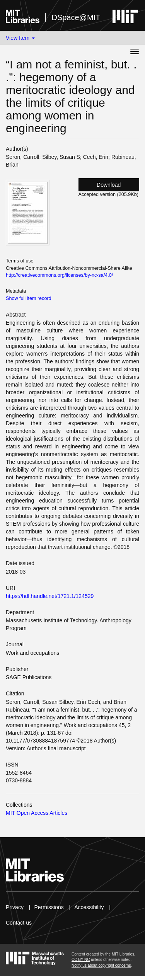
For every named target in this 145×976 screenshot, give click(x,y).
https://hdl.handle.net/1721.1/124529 (50, 596)
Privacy (15, 907)
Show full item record (28, 298)
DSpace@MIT (75, 17)
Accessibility (89, 907)
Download (109, 185)
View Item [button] (20, 38)
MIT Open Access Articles (36, 813)
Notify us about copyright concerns (101, 965)
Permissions (48, 907)
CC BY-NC (81, 959)
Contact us (19, 923)
